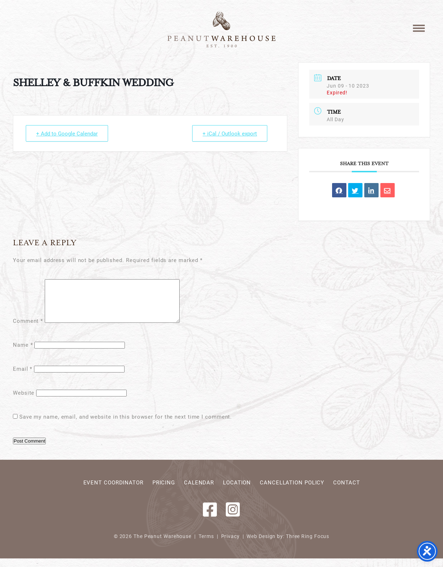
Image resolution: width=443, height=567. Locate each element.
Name (23, 353)
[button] (419, 28)
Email (22, 377)
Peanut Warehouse (221, 29)
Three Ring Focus (307, 545)
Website (23, 401)
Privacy (230, 545)
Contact (346, 490)
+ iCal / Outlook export (230, 133)
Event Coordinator (113, 490)
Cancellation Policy (292, 490)
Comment (28, 329)
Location (237, 490)
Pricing (163, 490)
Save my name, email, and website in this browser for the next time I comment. (125, 425)
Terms (206, 545)
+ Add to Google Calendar (67, 133)
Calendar (199, 490)
